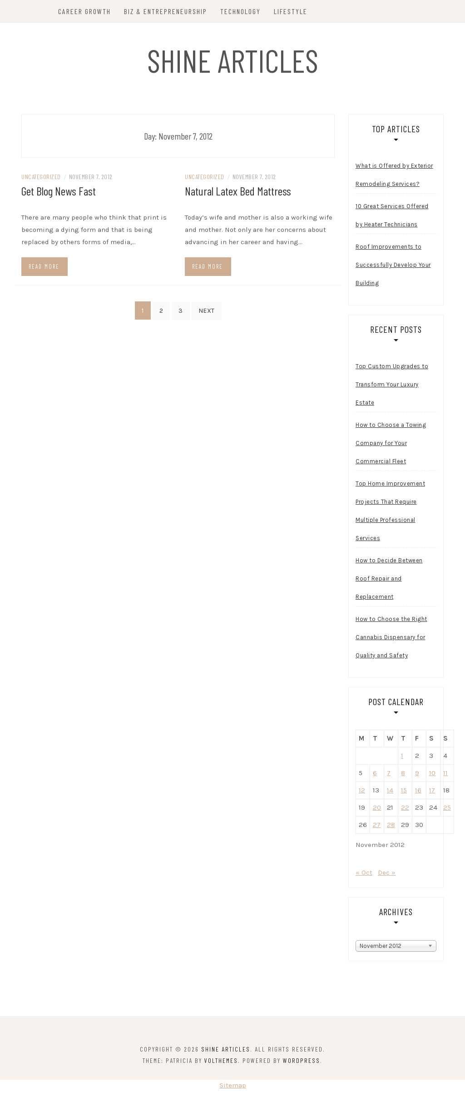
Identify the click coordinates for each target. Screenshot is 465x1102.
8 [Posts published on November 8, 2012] (403, 775)
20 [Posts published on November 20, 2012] (377, 809)
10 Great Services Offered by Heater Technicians (392, 217)
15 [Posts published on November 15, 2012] (404, 792)
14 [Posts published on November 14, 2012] (390, 792)
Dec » (387, 874)
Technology (241, 11)
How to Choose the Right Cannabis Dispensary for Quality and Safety (391, 639)
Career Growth (85, 11)
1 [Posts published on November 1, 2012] (402, 757)
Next (206, 312)
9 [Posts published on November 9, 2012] (417, 775)
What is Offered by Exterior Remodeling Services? (394, 176)
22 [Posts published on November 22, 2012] (405, 809)
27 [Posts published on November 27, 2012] (377, 826)
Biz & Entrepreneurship (166, 11)
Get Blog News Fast (58, 192)
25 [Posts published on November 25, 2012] (447, 809)
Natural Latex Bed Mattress (238, 192)
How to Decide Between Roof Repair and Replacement (389, 580)
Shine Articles (232, 60)
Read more (44, 267)
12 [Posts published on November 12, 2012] (362, 792)
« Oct (364, 874)
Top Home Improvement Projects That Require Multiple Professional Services (390, 512)
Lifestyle (291, 11)
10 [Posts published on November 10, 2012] (432, 775)
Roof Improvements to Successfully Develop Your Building (393, 266)
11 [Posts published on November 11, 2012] (445, 775)
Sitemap (232, 1087)
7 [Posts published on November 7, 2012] (389, 775)
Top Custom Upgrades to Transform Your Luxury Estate (392, 386)
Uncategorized (41, 178)
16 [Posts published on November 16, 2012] (418, 792)
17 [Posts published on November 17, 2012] (432, 792)
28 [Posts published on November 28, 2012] (391, 826)
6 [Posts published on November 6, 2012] (375, 775)
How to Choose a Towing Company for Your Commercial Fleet (391, 444)
